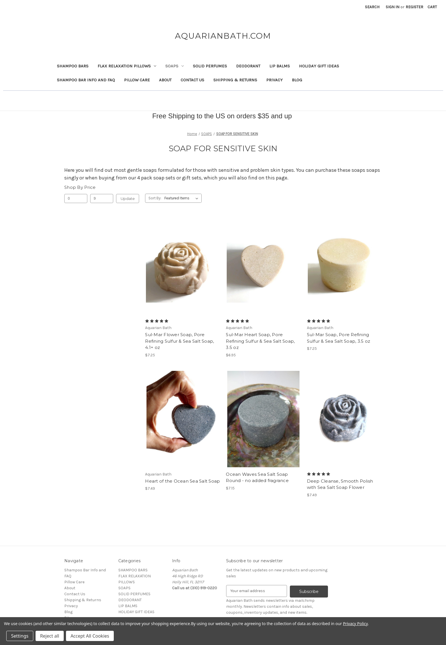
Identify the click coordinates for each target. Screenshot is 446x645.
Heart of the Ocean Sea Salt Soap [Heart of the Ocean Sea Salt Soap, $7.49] (182, 481)
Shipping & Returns (235, 79)
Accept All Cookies (90, 636)
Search (372, 7)
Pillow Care (137, 79)
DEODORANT (248, 66)
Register (414, 7)
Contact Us (192, 79)
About (165, 79)
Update (128, 198)
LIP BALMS (279, 66)
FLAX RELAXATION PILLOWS (127, 66)
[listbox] (182, 198)
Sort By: (154, 198)
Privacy (274, 79)
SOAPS (174, 66)
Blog (297, 79)
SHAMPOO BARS (72, 66)
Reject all (49, 636)
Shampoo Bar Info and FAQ (86, 79)
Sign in (392, 7)
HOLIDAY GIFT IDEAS (319, 66)
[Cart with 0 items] (432, 7)
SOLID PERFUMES (210, 66)
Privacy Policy (355, 623)
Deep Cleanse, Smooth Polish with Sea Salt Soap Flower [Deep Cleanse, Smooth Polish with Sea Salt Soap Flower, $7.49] (340, 484)
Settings (19, 636)
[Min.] (75, 198)
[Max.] (101, 198)
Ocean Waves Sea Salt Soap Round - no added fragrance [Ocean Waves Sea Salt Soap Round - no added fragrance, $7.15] (257, 477)
